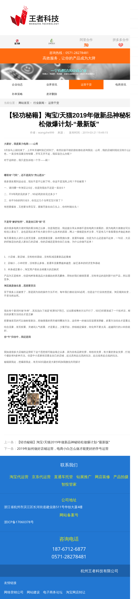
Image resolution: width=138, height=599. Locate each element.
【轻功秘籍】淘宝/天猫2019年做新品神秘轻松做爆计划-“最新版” (63, 442)
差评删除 (51, 94)
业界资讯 (51, 84)
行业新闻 (38, 103)
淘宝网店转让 (75, 592)
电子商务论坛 (53, 592)
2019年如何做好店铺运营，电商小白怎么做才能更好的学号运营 (62, 448)
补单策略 (17, 94)
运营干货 (86, 84)
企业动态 (17, 84)
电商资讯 (120, 84)
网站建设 (33, 592)
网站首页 (24, 103)
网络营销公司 (13, 592)
